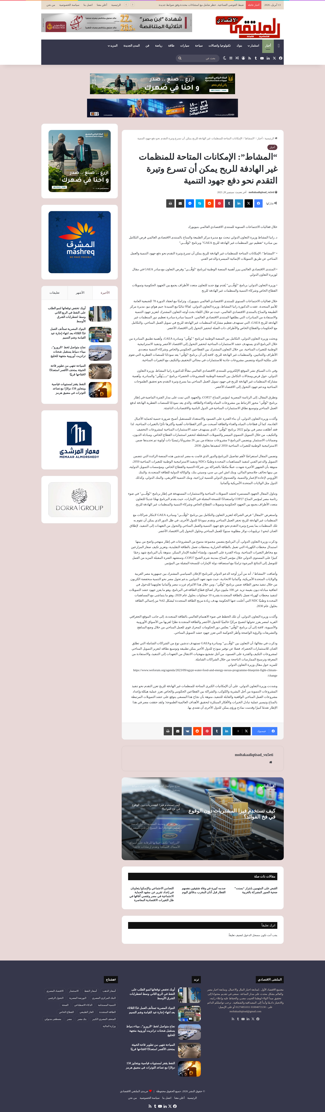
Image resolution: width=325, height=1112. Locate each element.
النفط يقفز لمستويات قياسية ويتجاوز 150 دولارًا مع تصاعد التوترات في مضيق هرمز (69, 388)
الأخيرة (105, 292)
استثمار (254, 45)
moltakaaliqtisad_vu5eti (261, 192)
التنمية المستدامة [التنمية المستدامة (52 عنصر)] (107, 1005)
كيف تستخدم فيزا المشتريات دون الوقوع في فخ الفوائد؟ (232, 815)
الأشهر (80, 292)
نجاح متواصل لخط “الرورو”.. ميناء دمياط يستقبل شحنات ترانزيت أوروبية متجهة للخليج (68, 352)
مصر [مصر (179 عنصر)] (69, 1019)
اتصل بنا (88, 4)
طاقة (171, 45)
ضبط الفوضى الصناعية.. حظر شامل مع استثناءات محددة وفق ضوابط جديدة (201, 4)
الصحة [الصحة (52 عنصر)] (65, 1005)
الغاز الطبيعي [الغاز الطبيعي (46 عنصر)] (86, 1012)
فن (147, 45)
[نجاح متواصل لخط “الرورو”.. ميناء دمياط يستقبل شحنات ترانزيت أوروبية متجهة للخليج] (100, 353)
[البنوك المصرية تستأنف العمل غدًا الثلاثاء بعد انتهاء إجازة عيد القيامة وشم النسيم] (100, 334)
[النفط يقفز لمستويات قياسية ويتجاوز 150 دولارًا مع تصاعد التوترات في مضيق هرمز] (100, 390)
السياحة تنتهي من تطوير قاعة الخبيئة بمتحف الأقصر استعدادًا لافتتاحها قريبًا (67, 370)
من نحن (50, 4)
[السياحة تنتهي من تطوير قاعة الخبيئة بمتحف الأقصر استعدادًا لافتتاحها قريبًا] (100, 371)
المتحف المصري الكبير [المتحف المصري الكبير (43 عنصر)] (104, 1019)
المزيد (114, 45)
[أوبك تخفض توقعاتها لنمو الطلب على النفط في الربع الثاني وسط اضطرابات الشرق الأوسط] (100, 314)
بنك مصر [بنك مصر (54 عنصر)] (82, 1019)
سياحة (199, 45)
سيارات (184, 45)
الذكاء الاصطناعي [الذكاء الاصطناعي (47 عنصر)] (83, 1005)
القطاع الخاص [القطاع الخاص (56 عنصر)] (66, 1012)
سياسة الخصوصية (69, 4)
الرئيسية (116, 4)
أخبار (268, 45)
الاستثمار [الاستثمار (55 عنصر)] (74, 990)
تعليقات (54, 292)
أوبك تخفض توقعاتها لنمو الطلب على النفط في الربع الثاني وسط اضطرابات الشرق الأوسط (152, 994)
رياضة (158, 45)
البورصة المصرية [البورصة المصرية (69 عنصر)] (77, 998)
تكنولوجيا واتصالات (220, 45)
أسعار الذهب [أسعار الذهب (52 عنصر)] (109, 990)
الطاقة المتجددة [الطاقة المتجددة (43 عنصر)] (107, 1012)
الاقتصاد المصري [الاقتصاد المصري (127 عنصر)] (54, 990)
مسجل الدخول (252, 935)
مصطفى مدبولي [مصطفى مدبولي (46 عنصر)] (53, 1019)
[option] (203, 818)
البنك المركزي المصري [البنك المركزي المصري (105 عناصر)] (104, 998)
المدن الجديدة (132, 45)
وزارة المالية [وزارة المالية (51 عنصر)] (109, 1026)
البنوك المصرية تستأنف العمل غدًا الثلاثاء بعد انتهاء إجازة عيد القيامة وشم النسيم (68, 333)
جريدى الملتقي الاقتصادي (134, 1091)
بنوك (239, 45)
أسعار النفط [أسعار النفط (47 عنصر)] (90, 990)
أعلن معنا (102, 4)
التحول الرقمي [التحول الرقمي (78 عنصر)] (55, 998)
